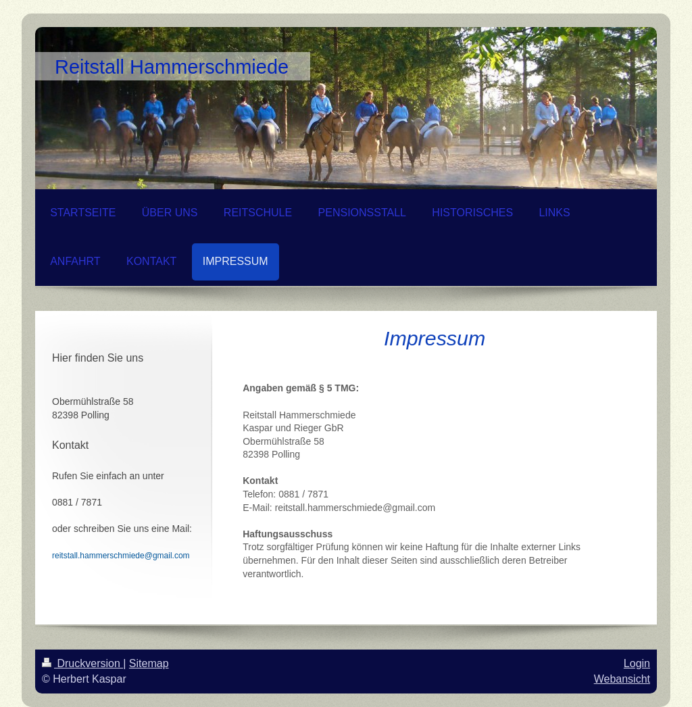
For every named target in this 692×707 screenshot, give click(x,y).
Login (637, 663)
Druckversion (82, 663)
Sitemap (149, 663)
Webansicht (622, 679)
